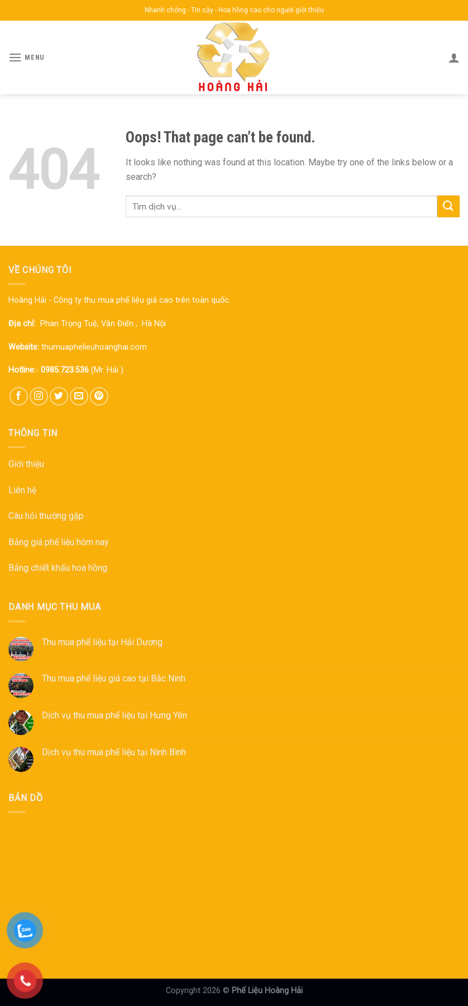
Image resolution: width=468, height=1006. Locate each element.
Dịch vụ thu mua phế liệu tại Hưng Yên (114, 715)
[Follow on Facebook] (18, 396)
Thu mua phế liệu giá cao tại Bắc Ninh (113, 678)
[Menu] (26, 57)
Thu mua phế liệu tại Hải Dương (102, 642)
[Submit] (448, 206)
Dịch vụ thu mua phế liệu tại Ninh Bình (114, 752)
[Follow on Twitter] (59, 396)
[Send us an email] (79, 396)
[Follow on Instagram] (39, 396)
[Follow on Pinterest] (99, 396)
